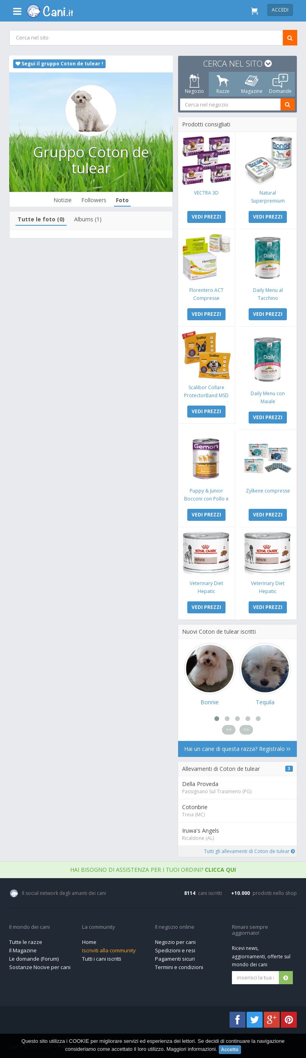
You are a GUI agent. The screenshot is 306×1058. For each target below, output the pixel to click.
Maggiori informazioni (191, 1049)
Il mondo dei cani (29, 927)
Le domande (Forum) (34, 958)
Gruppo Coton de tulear (91, 160)
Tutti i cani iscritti (101, 958)
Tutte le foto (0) (41, 219)
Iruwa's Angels (200, 830)
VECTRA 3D (206, 192)
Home (89, 942)
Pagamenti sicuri (175, 958)
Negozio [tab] (194, 84)
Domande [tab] (280, 84)
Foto (122, 200)
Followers (93, 200)
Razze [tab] (223, 84)
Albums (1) (88, 219)
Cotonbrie (194, 807)
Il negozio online (174, 927)
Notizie (62, 200)
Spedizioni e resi (175, 950)
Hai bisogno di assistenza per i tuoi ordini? (153, 869)
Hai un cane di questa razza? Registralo (237, 749)
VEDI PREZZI (206, 216)
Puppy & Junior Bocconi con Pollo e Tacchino (206, 498)
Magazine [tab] (251, 84)
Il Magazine (23, 950)
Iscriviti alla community (109, 950)
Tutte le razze (25, 942)
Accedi (280, 9)
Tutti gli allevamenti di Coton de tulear (249, 851)
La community (98, 927)
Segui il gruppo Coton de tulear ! (59, 63)
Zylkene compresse (267, 490)
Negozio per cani (175, 942)
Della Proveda (200, 784)
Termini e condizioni (179, 967)
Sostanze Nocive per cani (40, 967)
